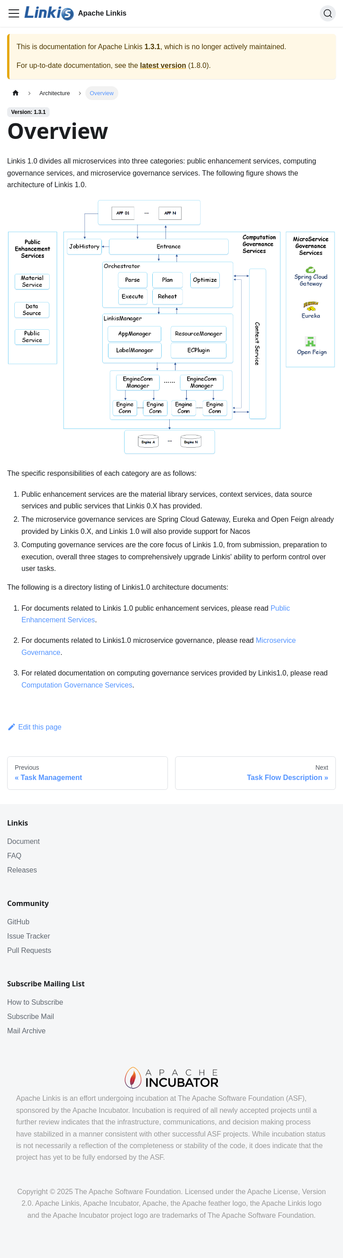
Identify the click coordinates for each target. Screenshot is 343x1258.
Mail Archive (26, 1031)
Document (23, 841)
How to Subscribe (35, 1002)
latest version (163, 65)
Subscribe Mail (30, 1016)
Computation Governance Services (76, 685)
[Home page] (15, 93)
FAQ (14, 856)
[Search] (328, 13)
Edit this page (34, 727)
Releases (22, 870)
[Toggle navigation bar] (14, 13)
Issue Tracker (28, 936)
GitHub (18, 922)
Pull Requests (29, 950)
